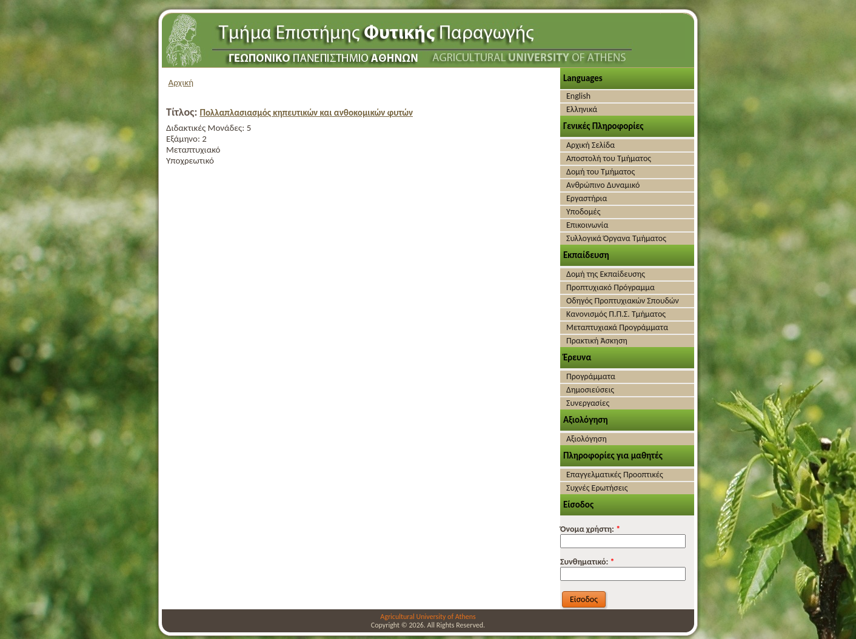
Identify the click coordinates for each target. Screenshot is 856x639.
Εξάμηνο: (184, 138)
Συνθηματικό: (587, 562)
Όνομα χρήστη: (590, 529)
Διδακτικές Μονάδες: (206, 127)
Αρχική (181, 82)
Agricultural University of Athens (427, 616)
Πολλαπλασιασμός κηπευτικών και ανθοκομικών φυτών (306, 112)
